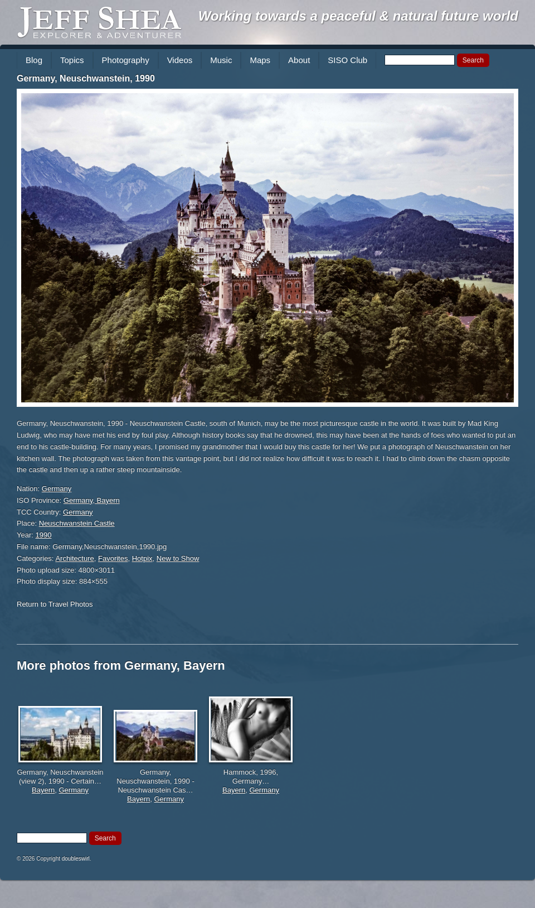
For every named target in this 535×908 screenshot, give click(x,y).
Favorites (113, 558)
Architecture (74, 558)
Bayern (43, 790)
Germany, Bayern (92, 500)
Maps (260, 60)
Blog (34, 60)
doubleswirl (76, 859)
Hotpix (142, 558)
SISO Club (347, 60)
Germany (56, 488)
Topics (72, 60)
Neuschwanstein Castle (77, 523)
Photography (125, 60)
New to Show (178, 558)
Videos (180, 60)
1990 (44, 535)
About (299, 60)
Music (221, 60)
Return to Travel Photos (55, 604)
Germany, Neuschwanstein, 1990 (86, 78)
